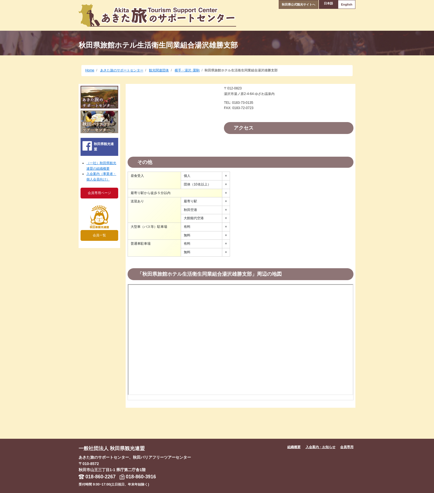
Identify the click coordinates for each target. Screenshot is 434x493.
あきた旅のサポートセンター (121, 70)
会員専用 (346, 447)
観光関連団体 (159, 70)
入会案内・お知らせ (320, 447)
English (344, 3)
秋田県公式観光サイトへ (292, 3)
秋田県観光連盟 (104, 146)
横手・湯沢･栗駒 (187, 70)
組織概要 (294, 447)
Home (89, 70)
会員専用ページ (99, 193)
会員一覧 (99, 235)
